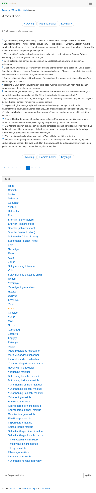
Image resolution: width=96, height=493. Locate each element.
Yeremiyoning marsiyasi (21, 287)
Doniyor (12, 295)
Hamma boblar (47, 23)
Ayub (11, 257)
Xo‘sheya (13, 300)
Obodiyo (13, 312)
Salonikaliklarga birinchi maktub (26, 431)
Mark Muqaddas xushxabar (23, 355)
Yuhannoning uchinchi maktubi (25, 393)
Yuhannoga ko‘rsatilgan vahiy (24, 460)
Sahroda (13, 198)
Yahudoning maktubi (19, 397)
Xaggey (12, 338)
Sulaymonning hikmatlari (22, 266)
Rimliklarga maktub (19, 401)
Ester (11, 253)
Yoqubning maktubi (19, 372)
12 (3, 125)
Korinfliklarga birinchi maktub (24, 405)
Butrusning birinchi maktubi (23, 376)
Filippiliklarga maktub (20, 422)
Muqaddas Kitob (20, 10)
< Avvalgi (29, 23)
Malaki (11, 346)
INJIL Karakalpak (29, 488)
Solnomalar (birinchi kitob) (23, 236)
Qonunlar (13, 202)
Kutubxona (44, 488)
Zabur (11, 262)
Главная (6, 10)
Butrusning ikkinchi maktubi (23, 380)
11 (3, 118)
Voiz (10, 270)
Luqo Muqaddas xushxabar (23, 359)
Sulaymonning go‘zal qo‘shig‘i (25, 274)
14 (3, 139)
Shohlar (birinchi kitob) (21, 219)
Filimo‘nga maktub (18, 452)
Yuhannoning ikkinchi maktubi (25, 388)
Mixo (10, 321)
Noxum (12, 325)
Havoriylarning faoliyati (21, 367)
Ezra (10, 245)
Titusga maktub (16, 448)
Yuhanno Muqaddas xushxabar (25, 363)
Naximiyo (13, 249)
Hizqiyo (12, 291)
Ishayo (12, 278)
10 (3, 105)
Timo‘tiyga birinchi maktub (23, 439)
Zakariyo (13, 342)
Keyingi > (66, 23)
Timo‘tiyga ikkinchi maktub (23, 443)
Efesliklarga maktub (19, 418)
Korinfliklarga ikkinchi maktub (24, 410)
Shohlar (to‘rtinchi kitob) (21, 232)
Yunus (11, 317)
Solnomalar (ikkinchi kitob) (23, 240)
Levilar (12, 194)
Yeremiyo (13, 283)
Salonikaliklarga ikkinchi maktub (26, 435)
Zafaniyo (13, 334)
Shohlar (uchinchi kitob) (21, 228)
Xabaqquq (14, 329)
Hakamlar (13, 211)
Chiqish (12, 190)
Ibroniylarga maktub (19, 456)
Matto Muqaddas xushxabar (24, 350)
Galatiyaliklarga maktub (21, 414)
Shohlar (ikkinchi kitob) (21, 223)
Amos (11, 308)
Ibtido (11, 185)
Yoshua (12, 207)
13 (3, 135)
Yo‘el (10, 304)
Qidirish (88, 475)
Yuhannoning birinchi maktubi (25, 384)
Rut (10, 215)
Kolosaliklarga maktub (20, 427)
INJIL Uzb (15, 488)
